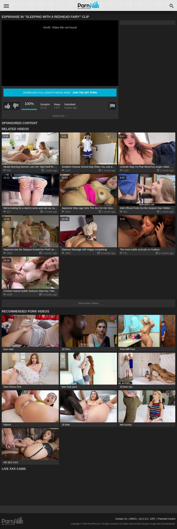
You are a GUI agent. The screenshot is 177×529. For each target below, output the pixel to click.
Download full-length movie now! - (60, 92)
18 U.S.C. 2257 (147, 518)
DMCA (133, 518)
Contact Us (121, 518)
